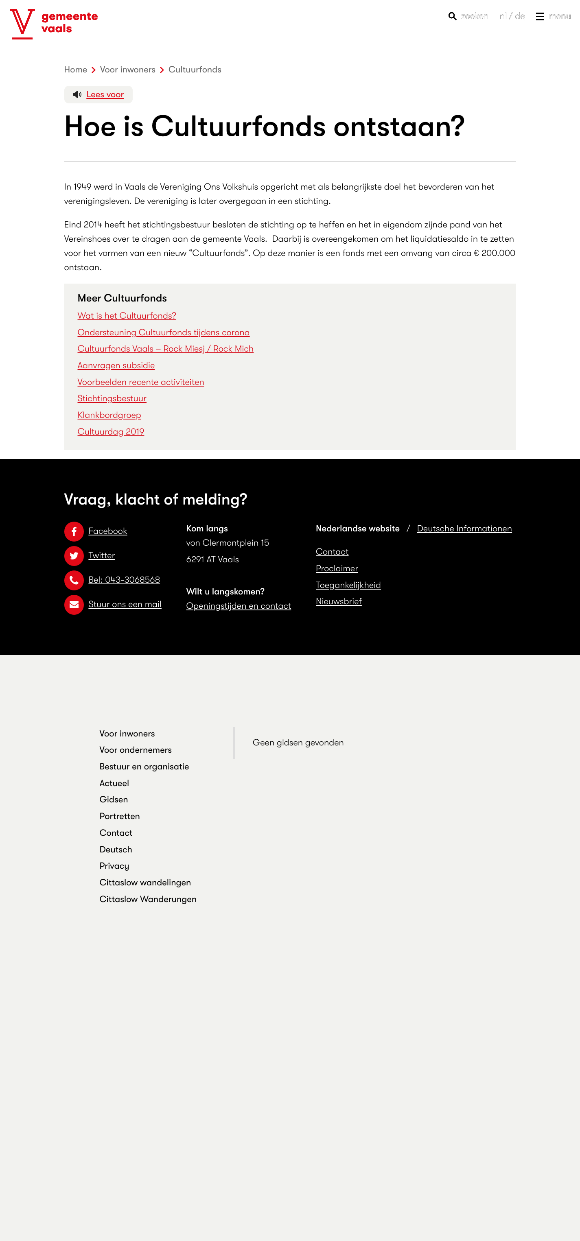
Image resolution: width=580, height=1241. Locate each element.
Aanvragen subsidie (116, 366)
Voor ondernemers (136, 750)
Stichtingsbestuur (112, 398)
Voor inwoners (127, 734)
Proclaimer (337, 569)
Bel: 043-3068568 (112, 580)
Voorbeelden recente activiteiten (141, 382)
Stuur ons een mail (113, 604)
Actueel (114, 783)
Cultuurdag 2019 (111, 432)
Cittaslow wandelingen (145, 883)
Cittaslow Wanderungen (148, 899)
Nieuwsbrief (339, 601)
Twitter (89, 556)
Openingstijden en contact (238, 606)
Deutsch (116, 850)
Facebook (95, 531)
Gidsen (114, 800)
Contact (332, 552)
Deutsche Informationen (464, 529)
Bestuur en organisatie (144, 767)
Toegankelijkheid (348, 585)
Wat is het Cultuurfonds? (127, 316)
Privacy (114, 866)
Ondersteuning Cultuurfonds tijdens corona (164, 333)
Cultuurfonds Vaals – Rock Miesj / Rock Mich (166, 349)
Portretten (120, 816)
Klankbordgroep (109, 415)
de (520, 16)
